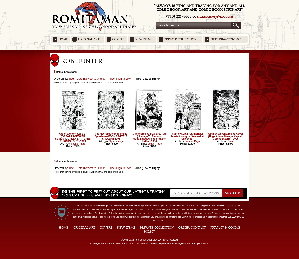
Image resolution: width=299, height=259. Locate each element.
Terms (160, 221)
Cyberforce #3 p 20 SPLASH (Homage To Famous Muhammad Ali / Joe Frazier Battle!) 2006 (149, 137)
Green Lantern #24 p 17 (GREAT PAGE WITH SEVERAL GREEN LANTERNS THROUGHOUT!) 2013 (73, 137)
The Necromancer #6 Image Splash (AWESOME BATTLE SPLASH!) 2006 (110, 136)
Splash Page (116, 141)
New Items (143, 39)
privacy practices (233, 209)
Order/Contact (192, 228)
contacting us (144, 209)
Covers (118, 39)
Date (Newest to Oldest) (91, 78)
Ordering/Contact (226, 39)
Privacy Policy (236, 217)
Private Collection (180, 39)
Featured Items (149, 51)
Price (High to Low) (120, 78)
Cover (231, 141)
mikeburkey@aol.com (215, 16)
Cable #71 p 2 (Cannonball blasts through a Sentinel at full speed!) (187, 136)
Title (71, 78)
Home (63, 39)
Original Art (88, 39)
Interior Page (78, 143)
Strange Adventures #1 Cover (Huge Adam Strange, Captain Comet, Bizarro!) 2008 (225, 136)
